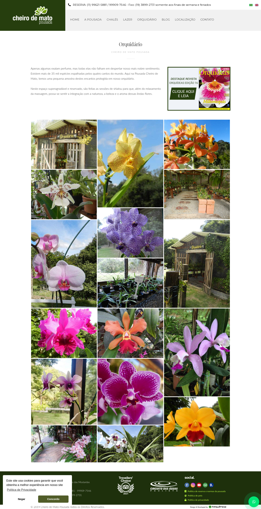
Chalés (112, 19)
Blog (166, 19)
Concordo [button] (53, 499)
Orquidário (147, 19)
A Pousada (93, 19)
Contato (207, 19)
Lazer (127, 19)
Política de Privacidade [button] (21, 489)
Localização (185, 19)
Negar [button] (21, 499)
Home (74, 19)
